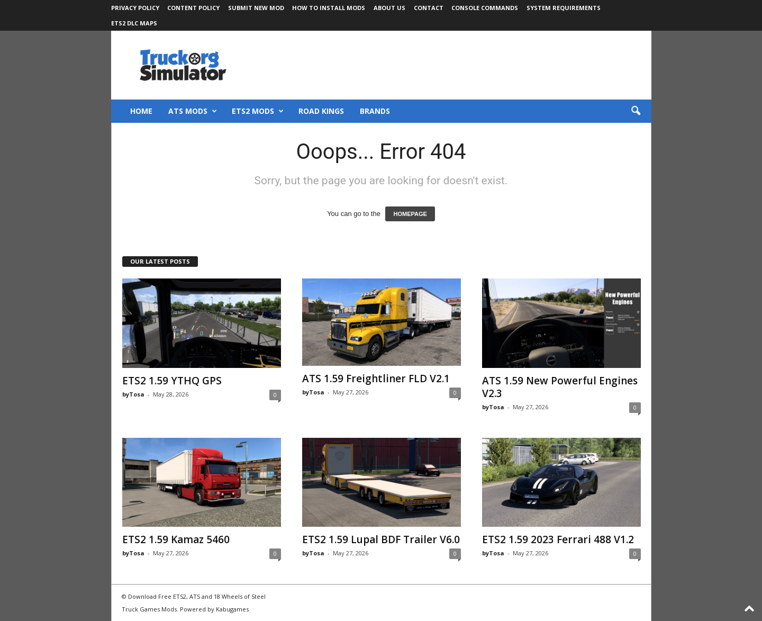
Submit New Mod (256, 8)
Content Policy (193, 8)
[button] (635, 111)
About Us (389, 8)
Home (141, 111)
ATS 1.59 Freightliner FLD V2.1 (376, 378)
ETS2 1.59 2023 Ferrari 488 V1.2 (558, 539)
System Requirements (564, 8)
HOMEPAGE (410, 214)
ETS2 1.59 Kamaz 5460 (176, 539)
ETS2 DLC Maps (134, 23)
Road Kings (321, 111)
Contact (428, 8)
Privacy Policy (135, 8)
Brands (375, 111)
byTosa (133, 394)
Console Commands (484, 8)
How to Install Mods (328, 8)
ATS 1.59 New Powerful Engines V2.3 (560, 387)
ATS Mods (192, 111)
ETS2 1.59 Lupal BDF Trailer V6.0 (381, 539)
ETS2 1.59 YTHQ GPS (172, 381)
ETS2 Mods (258, 111)
